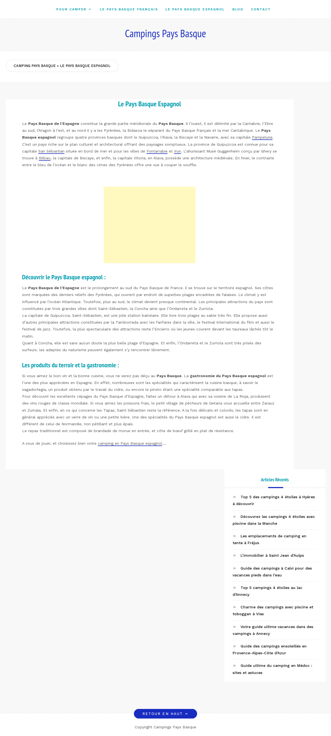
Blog (238, 9)
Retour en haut (165, 714)
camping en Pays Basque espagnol (130, 443)
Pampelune (262, 137)
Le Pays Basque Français (129, 9)
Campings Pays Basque (165, 33)
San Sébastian (51, 151)
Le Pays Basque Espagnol (194, 9)
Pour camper (71, 9)
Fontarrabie (157, 151)
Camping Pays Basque (35, 66)
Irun (177, 151)
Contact (261, 9)
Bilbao (45, 158)
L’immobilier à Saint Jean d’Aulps (272, 555)
